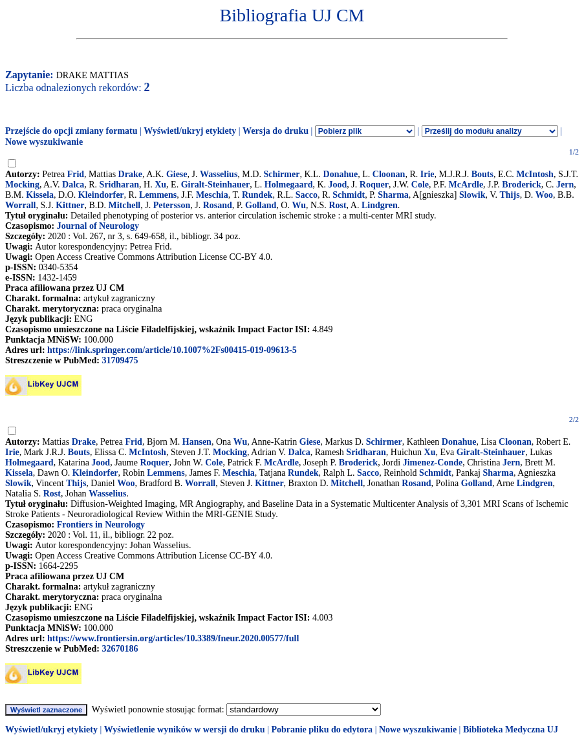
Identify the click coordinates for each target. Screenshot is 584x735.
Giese (177, 174)
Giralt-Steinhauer (215, 184)
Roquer (374, 184)
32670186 (120, 649)
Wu (299, 205)
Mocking (22, 184)
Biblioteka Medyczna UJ (510, 729)
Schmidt (348, 195)
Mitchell (124, 205)
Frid (75, 174)
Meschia (212, 195)
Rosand (217, 205)
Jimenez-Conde (433, 462)
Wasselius (218, 174)
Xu (160, 184)
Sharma (393, 195)
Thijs (510, 195)
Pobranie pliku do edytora (322, 729)
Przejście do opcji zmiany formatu (71, 131)
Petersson (172, 205)
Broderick (521, 184)
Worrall (20, 205)
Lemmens (158, 195)
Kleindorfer (101, 195)
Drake (130, 174)
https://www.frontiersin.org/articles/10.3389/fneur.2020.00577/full (173, 638)
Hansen (196, 442)
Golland (260, 205)
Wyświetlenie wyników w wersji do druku (184, 729)
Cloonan (389, 174)
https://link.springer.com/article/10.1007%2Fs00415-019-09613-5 (172, 350)
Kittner (70, 205)
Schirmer (281, 174)
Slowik (472, 195)
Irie (427, 174)
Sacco (307, 195)
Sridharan (119, 184)
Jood (338, 184)
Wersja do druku (275, 131)
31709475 (120, 360)
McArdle (465, 184)
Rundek (257, 195)
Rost (337, 205)
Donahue (340, 174)
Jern (565, 184)
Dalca (73, 184)
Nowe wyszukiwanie (44, 142)
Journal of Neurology (98, 226)
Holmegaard (289, 184)
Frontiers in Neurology (101, 524)
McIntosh (535, 174)
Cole (420, 184)
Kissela (40, 195)
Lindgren (380, 205)
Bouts (482, 174)
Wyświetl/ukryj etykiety (190, 131)
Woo (544, 195)
